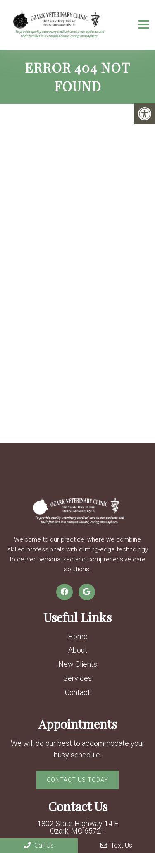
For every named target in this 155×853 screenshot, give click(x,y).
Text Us (116, 845)
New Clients (77, 664)
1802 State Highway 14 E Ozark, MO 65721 (77, 827)
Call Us (39, 845)
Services (77, 678)
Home (78, 636)
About (77, 650)
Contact (77, 692)
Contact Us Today (77, 779)
